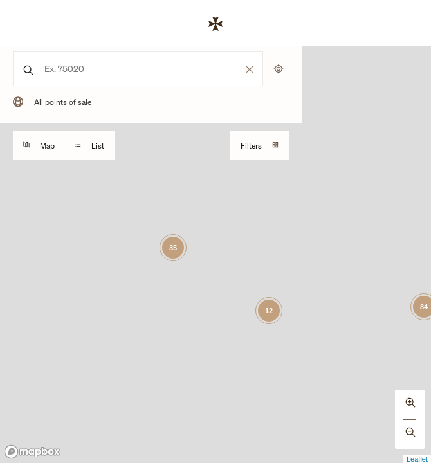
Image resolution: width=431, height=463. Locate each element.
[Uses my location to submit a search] (278, 69)
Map (39, 145)
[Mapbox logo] (32, 451)
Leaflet (417, 459)
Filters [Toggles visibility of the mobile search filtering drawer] (260, 145)
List (89, 145)
